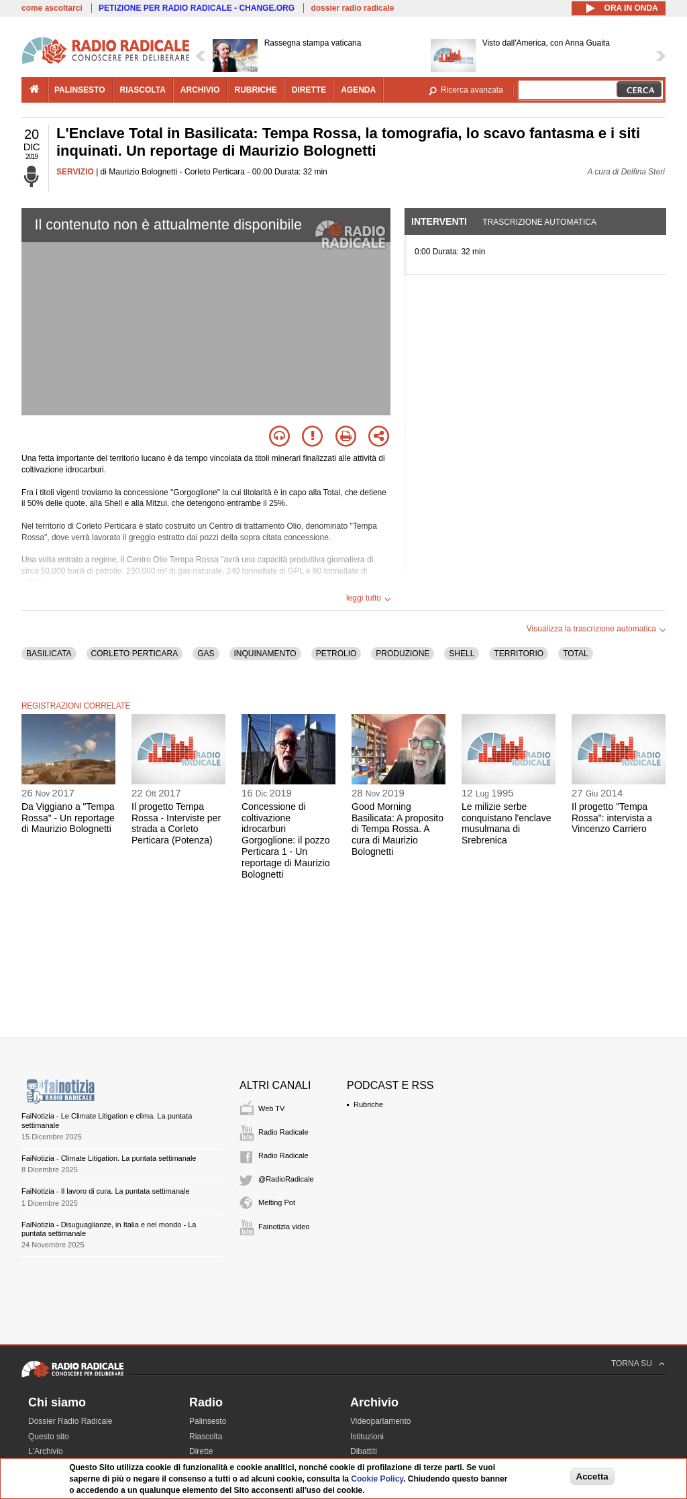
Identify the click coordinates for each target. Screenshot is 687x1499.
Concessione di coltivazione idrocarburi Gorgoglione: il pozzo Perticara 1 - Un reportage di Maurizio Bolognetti (286, 840)
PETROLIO (336, 653)
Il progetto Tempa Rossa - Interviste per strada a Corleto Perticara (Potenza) (176, 823)
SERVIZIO (75, 171)
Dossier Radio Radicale (70, 1421)
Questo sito (48, 1436)
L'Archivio (45, 1451)
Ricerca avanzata (472, 90)
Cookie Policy (377, 1479)
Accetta (592, 1476)
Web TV (271, 1108)
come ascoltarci (52, 8)
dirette (309, 90)
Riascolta (205, 1436)
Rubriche (368, 1104)
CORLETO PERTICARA (134, 653)
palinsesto (79, 90)
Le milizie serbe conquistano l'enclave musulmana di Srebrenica (506, 823)
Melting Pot (276, 1202)
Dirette (201, 1451)
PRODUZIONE (402, 653)
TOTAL (575, 653)
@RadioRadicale (286, 1179)
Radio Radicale (283, 1132)
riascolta (143, 90)
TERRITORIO (518, 653)
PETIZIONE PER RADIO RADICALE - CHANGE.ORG (197, 8)
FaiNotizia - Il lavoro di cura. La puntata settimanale (105, 1191)
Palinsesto (207, 1421)
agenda (358, 90)
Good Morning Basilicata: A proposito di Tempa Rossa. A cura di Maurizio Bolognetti (397, 829)
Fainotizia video (283, 1227)
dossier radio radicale (352, 8)
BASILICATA (49, 653)
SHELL (461, 653)
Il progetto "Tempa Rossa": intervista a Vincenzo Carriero (612, 818)
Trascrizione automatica (539, 222)
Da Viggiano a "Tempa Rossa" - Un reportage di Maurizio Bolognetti (68, 818)
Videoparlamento (380, 1421)
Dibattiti (363, 1451)
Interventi (439, 221)
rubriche (255, 90)
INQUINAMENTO (265, 653)
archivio (200, 90)
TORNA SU (631, 1363)
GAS (205, 653)
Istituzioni (367, 1436)
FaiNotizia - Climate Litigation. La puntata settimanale (108, 1158)
